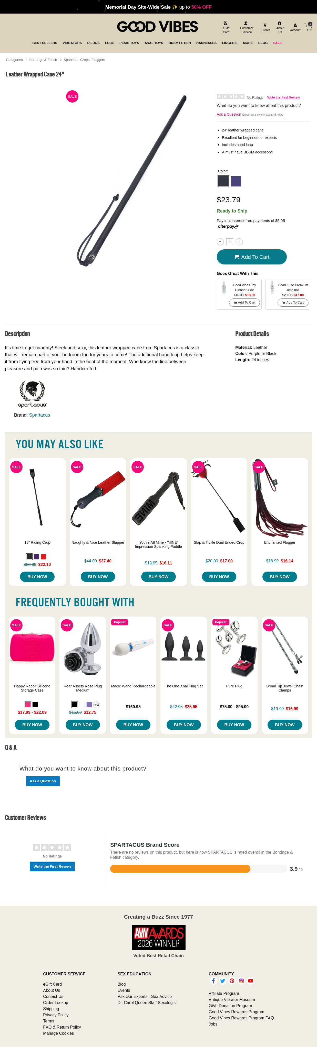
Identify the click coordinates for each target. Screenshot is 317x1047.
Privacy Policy (56, 1014)
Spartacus (39, 415)
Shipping (51, 1008)
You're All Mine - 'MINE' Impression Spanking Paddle (158, 544)
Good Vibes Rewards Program (236, 1011)
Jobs (213, 1024)
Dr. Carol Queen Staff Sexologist (147, 1002)
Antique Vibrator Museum (232, 999)
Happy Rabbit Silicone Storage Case (32, 688)
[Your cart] (308, 27)
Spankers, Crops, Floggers (84, 59)
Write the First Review (283, 97)
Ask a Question (229, 114)
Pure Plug (234, 686)
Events (124, 990)
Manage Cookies (58, 1033)
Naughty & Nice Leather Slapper (97, 542)
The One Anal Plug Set (184, 686)
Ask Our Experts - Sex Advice (145, 996)
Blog (122, 984)
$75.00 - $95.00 (234, 706)
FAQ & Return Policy (62, 1027)
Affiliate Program (224, 993)
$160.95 (133, 706)
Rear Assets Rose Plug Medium (83, 688)
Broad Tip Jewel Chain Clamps (284, 688)
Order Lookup (55, 1002)
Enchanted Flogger (279, 542)
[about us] (279, 28)
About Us (51, 990)
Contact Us (53, 996)
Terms (48, 1020)
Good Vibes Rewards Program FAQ (241, 1017)
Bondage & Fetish (43, 59)
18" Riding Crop (37, 542)
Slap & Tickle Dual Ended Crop (219, 542)
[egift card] (225, 28)
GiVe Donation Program (230, 1005)
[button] (223, 181)
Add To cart (251, 257)
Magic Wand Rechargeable (133, 686)
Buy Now (37, 576)
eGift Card (52, 984)
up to (158, 7)
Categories (14, 59)
